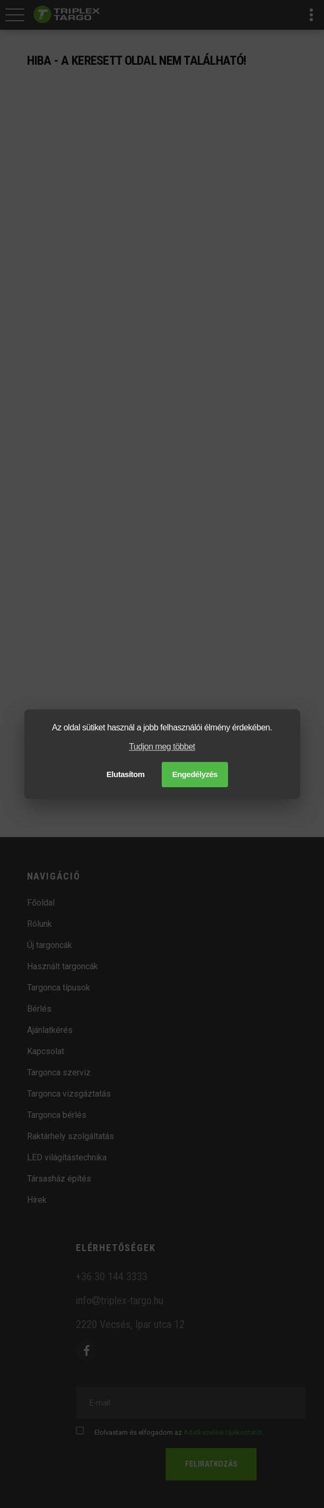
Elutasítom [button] (126, 774)
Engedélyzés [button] (195, 774)
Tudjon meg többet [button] (162, 747)
